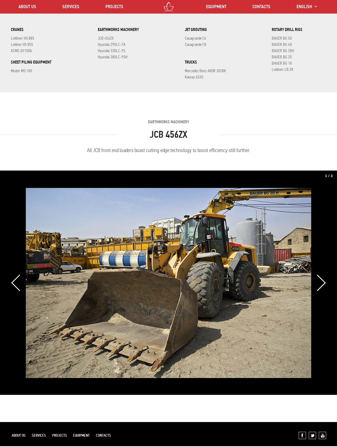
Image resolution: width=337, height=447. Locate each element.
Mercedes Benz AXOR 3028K (205, 70)
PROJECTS (114, 7)
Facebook (302, 435)
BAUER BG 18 (282, 63)
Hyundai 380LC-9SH (112, 57)
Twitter (312, 435)
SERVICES (70, 7)
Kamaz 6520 (194, 77)
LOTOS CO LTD (168, 6)
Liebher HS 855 (22, 44)
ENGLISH (304, 7)
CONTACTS (261, 7)
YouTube (322, 435)
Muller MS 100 (21, 70)
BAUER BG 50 (282, 38)
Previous (16, 282)
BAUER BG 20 (282, 57)
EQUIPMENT (216, 7)
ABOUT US (27, 7)
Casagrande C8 (195, 44)
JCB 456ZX (106, 38)
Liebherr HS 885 (22, 38)
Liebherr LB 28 (282, 69)
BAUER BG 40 (282, 44)
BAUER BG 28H (283, 50)
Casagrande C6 (195, 38)
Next (321, 282)
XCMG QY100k (21, 50)
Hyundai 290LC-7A (111, 44)
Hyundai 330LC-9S (111, 50)
